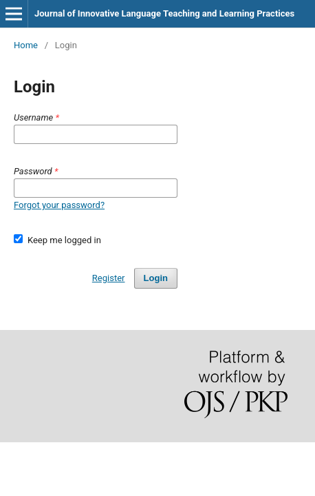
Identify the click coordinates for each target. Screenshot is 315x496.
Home (26, 45)
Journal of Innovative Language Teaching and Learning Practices (164, 13)
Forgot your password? (59, 205)
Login (156, 278)
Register (108, 278)
